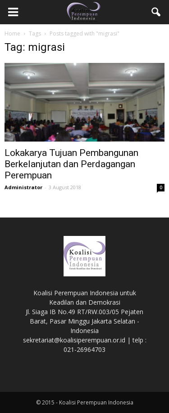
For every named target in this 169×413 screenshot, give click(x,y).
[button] (156, 12)
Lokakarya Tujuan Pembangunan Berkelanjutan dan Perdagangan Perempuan (71, 164)
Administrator (23, 187)
